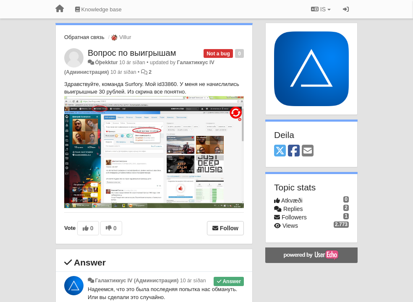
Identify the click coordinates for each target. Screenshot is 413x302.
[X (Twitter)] (280, 151)
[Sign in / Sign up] (345, 9)
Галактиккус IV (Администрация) (136, 281)
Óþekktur (106, 62)
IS (321, 9)
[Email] (308, 151)
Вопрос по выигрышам (132, 52)
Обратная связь (84, 37)
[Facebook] (294, 151)
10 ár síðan (193, 281)
